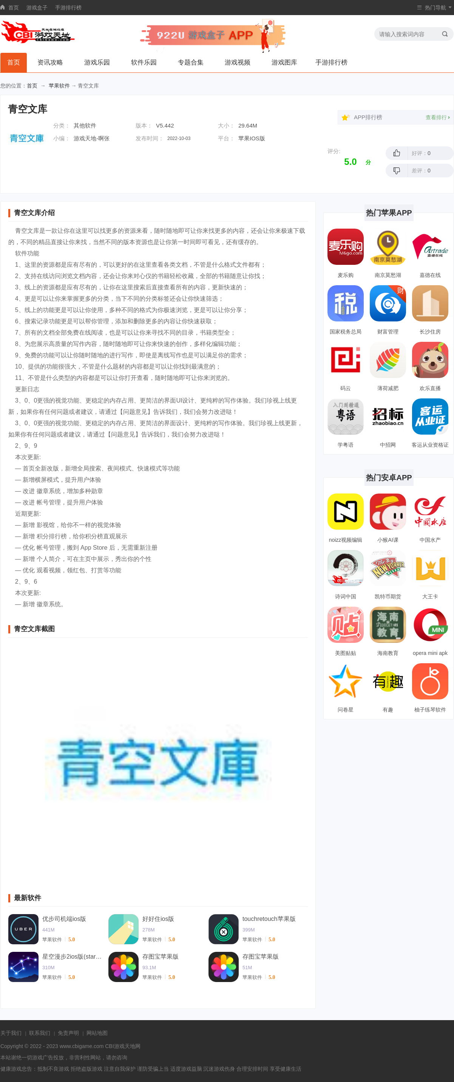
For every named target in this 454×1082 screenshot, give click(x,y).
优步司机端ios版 (64, 919)
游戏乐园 (97, 62)
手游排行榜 (68, 8)
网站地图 (97, 1033)
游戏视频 (237, 62)
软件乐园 (144, 62)
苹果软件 (59, 86)
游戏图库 (284, 62)
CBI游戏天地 (120, 1046)
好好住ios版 (158, 919)
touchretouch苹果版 (269, 919)
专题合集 (191, 62)
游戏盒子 (37, 8)
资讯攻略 (50, 62)
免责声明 (68, 1033)
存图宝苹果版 (160, 956)
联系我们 (39, 1033)
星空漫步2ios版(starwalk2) (72, 956)
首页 (13, 8)
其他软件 (85, 125)
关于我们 (11, 1033)
